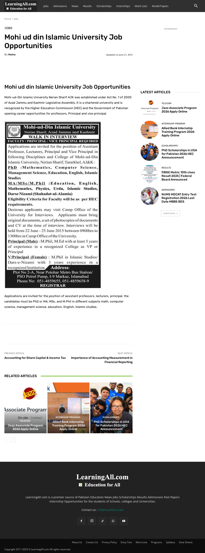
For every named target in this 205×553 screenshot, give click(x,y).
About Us (77, 542)
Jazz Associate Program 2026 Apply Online (25, 427)
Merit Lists (141, 6)
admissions (168, 190)
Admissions (60, 6)
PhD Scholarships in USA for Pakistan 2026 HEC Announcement (111, 425)
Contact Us (92, 542)
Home (7, 18)
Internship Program (68, 417)
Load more (170, 213)
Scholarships (104, 6)
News (75, 6)
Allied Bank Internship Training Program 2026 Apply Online (68, 425)
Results (87, 6)
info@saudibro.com (110, 510)
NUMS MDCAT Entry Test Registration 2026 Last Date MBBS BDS (179, 198)
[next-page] (13, 439)
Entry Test (126, 542)
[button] (196, 6)
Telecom (25, 421)
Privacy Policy (109, 542)
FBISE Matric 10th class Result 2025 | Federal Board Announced (178, 175)
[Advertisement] (171, 56)
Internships (123, 6)
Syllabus (170, 542)
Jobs (45, 6)
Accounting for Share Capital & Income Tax (35, 358)
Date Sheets (186, 542)
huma (11, 54)
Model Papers (160, 6)
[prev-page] (6, 439)
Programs (156, 542)
